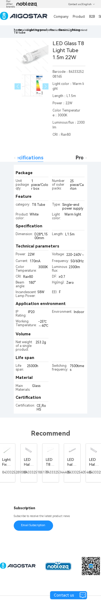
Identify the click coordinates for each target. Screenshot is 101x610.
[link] (20, 32)
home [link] (18, 30)
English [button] (88, 4)
